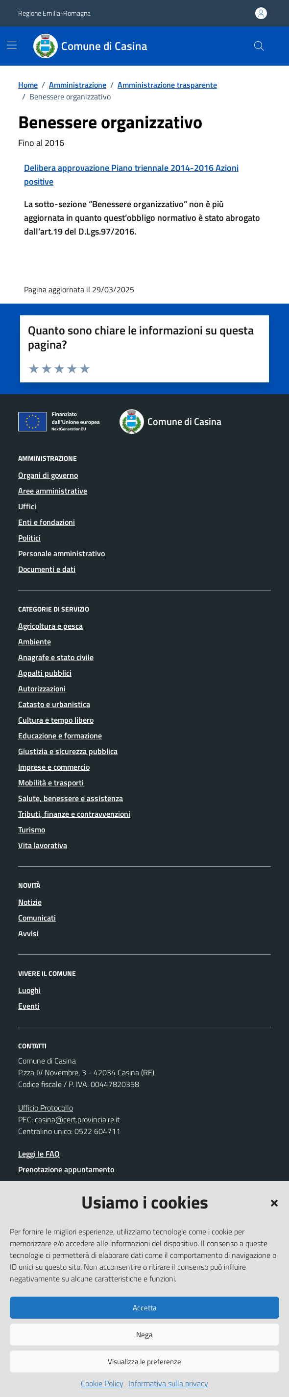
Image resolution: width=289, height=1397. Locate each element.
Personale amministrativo (61, 553)
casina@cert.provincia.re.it (77, 1119)
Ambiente (34, 641)
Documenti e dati (46, 569)
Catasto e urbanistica (54, 704)
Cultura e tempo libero (56, 720)
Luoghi (29, 990)
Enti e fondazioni (46, 522)
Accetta (145, 1307)
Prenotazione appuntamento (66, 1169)
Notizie (30, 902)
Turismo (31, 829)
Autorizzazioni (42, 688)
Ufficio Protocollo (45, 1107)
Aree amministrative (52, 491)
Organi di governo (48, 475)
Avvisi (28, 933)
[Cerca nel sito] (259, 46)
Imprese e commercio (54, 767)
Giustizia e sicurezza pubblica (68, 751)
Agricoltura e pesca (50, 626)
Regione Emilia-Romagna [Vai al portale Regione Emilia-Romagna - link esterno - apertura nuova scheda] (54, 13)
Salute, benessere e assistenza (70, 798)
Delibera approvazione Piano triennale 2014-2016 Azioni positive (131, 174)
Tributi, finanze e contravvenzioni (74, 814)
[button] (274, 1202)
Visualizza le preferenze (144, 1361)
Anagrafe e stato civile (56, 657)
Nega (144, 1334)
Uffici (27, 506)
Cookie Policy (102, 1383)
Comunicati (37, 917)
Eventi (29, 1006)
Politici (29, 538)
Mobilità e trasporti (51, 782)
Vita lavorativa (42, 845)
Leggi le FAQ (39, 1154)
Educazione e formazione (60, 735)
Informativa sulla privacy (168, 1383)
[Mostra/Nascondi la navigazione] (12, 45)
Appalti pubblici (45, 673)
